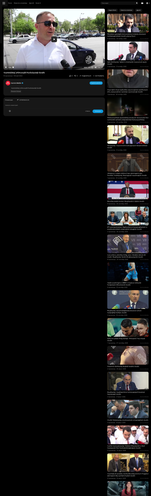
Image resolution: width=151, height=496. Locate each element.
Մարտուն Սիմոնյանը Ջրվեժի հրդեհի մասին (131, 329)
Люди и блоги (34, 3)
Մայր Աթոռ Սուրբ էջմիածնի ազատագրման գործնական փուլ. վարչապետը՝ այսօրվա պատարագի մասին (130, 83)
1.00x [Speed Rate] (96, 67)
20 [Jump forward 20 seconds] (99, 67)
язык (12, 68)
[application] (70, 39)
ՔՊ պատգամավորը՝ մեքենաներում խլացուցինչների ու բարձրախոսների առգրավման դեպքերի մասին (128, 207)
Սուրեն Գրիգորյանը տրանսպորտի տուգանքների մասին (127, 377)
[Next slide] (146, 10)
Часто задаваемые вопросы (10, 59)
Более (65, 3)
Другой (58, 3)
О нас (4, 66)
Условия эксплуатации (9, 61)
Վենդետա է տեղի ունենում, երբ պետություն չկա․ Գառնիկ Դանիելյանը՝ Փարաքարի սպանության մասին (130, 158)
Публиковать (105, 111)
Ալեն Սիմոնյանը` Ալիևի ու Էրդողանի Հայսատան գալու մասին (128, 57)
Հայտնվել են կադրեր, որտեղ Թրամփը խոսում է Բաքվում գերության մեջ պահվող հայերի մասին (131, 428)
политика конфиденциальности (11, 63)
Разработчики (6, 68)
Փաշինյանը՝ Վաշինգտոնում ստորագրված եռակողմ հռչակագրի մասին (130, 353)
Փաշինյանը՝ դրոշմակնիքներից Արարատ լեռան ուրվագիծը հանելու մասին (129, 281)
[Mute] (103, 67)
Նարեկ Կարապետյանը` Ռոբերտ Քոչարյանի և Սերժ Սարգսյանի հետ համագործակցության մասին (131, 403)
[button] (147, 3)
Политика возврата (7, 56)
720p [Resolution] (106, 67)
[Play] (31, 67)
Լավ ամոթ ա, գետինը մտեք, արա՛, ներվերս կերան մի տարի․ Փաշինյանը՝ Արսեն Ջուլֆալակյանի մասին (130, 233)
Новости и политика (47, 3)
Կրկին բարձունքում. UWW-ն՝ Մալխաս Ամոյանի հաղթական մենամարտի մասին (130, 257)
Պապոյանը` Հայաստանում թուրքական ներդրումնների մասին (129, 132)
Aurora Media (42, 83)
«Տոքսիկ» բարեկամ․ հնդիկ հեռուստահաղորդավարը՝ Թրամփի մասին (130, 452)
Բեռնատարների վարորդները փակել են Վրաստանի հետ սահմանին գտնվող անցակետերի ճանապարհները (129, 108)
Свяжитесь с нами (12, 66)
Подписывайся (103, 83)
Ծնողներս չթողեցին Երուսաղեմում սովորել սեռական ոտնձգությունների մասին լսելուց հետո (130, 33)
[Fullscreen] (110, 67)
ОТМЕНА (95, 111)
